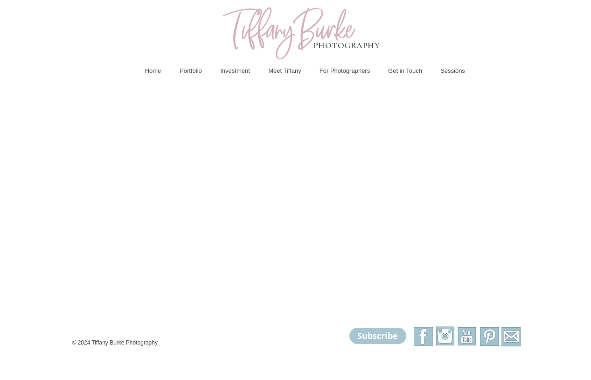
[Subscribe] (377, 336)
